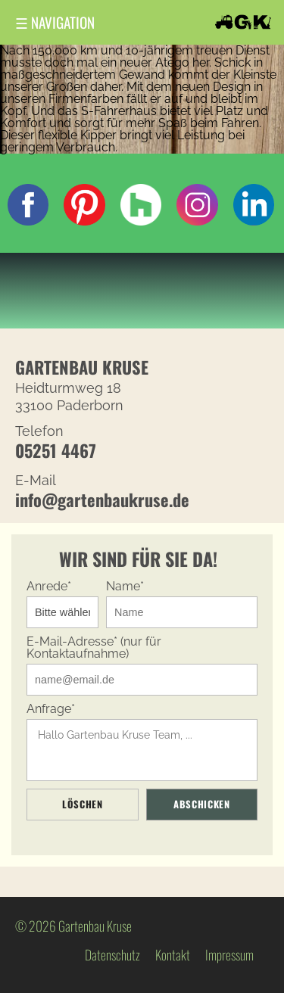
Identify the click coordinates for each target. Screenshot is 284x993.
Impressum (229, 954)
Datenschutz (112, 954)
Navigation (55, 22)
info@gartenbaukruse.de (102, 499)
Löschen (82, 804)
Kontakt (172, 954)
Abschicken (201, 804)
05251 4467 (55, 449)
